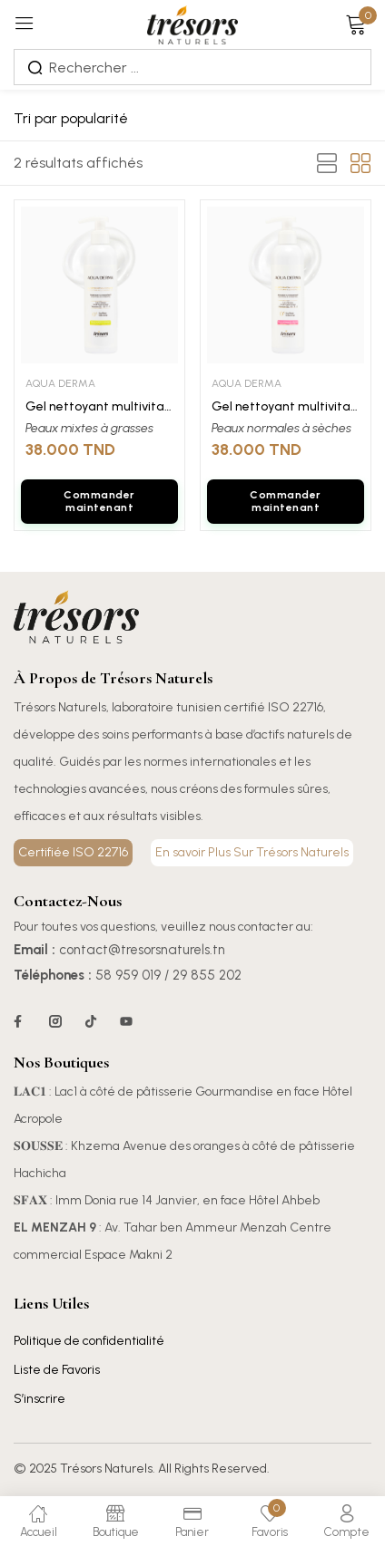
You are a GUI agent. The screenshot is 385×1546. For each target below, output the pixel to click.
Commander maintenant (99, 501)
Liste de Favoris (57, 1369)
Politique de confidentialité (89, 1340)
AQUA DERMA (60, 383)
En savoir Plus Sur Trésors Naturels (252, 852)
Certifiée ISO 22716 (73, 852)
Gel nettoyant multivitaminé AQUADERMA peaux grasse (99, 406)
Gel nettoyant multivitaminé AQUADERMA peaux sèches (286, 406)
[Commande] (121, 118)
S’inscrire (39, 1398)
